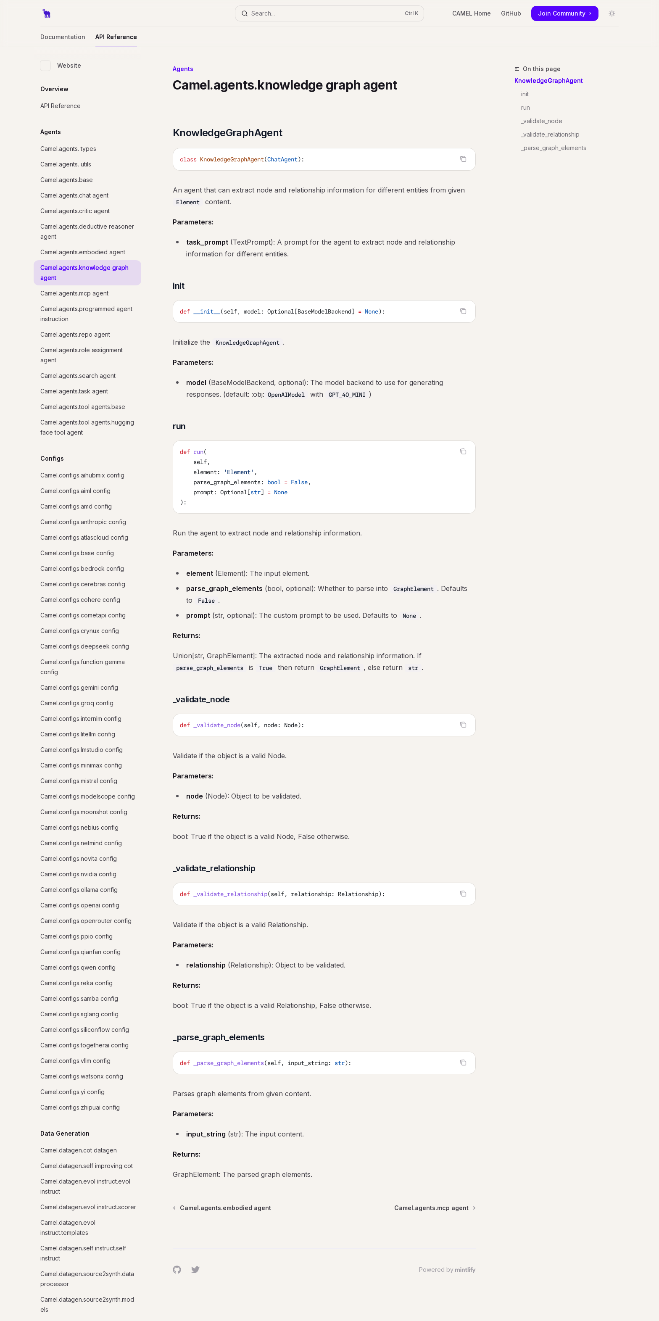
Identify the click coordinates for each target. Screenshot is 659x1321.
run (525, 107)
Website (60, 66)
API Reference (116, 40)
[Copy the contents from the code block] (463, 158)
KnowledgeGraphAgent (548, 80)
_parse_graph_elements (553, 147)
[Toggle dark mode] (612, 13)
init (525, 94)
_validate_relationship (550, 134)
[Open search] (329, 13)
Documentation (62, 40)
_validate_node (541, 120)
